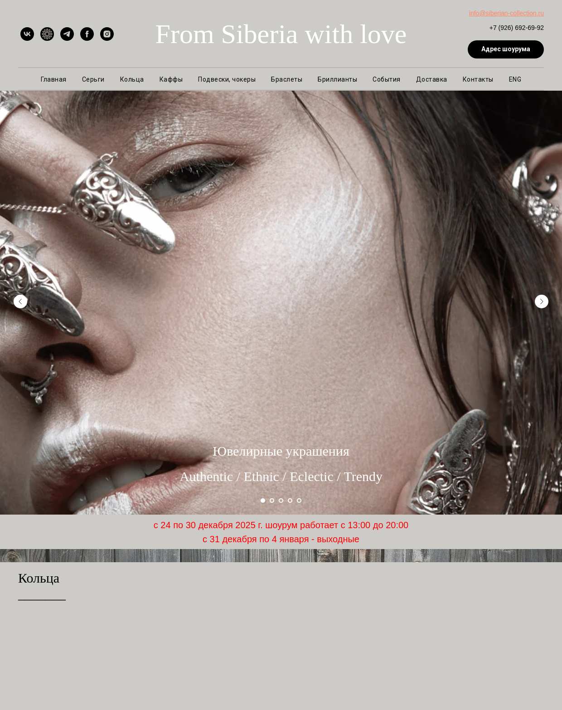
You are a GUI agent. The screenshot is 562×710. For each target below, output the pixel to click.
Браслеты (286, 79)
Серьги (93, 79)
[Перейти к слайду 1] (263, 500)
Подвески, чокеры (227, 79)
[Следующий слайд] (541, 290)
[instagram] (107, 34)
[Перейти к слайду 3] (281, 500)
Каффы (171, 79)
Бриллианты (337, 79)
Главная (54, 79)
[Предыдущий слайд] (20, 290)
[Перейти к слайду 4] (290, 500)
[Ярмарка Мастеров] (47, 34)
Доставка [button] (431, 79)
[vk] (27, 34)
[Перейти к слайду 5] (299, 500)
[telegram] (67, 34)
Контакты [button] (478, 79)
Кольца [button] (132, 79)
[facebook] (87, 34)
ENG (515, 79)
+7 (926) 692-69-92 (516, 27)
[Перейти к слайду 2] (272, 500)
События (387, 79)
